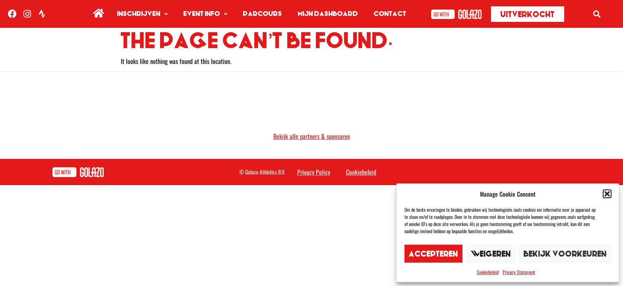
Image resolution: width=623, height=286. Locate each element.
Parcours (262, 13)
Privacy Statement (519, 272)
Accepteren (433, 254)
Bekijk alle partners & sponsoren (311, 136)
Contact (390, 13)
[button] (607, 194)
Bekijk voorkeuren (565, 254)
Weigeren (491, 254)
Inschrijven (142, 14)
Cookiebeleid (488, 272)
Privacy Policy (313, 172)
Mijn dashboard (328, 13)
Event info (205, 14)
